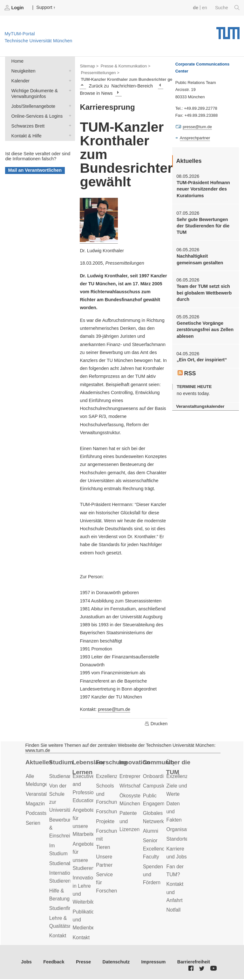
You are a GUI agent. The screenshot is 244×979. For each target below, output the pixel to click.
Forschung (111, 762)
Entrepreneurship (138, 776)
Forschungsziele (114, 811)
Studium (61, 762)
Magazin (35, 803)
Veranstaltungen (44, 794)
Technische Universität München (228, 31)
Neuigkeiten (68, 70)
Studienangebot (67, 776)
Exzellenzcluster (114, 776)
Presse (83, 961)
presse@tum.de (114, 709)
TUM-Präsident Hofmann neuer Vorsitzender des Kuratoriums (203, 189)
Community (158, 762)
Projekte (105, 821)
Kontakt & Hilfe (68, 135)
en (204, 7)
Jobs (26, 961)
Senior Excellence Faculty (155, 848)
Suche (227, 7)
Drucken (156, 723)
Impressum (153, 961)
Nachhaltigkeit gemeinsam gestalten (200, 259)
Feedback (53, 961)
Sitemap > (89, 66)
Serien (33, 823)
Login (14, 7)
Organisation (180, 829)
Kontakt (57, 935)
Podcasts (36, 813)
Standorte (177, 839)
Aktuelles (38, 762)
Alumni (150, 831)
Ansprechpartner (195, 137)
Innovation (134, 762)
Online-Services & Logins (68, 115)
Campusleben (158, 785)
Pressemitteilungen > (100, 72)
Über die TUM (178, 767)
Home (17, 61)
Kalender (68, 80)
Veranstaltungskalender (200, 406)
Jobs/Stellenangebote (68, 105)
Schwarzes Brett (68, 125)
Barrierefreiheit (193, 961)
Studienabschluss (69, 863)
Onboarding (156, 776)
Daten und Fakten (174, 812)
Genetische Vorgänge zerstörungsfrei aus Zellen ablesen (205, 330)
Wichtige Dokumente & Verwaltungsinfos (68, 90)
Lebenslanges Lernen (88, 767)
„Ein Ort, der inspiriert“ (202, 359)
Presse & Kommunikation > (126, 66)
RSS (187, 373)
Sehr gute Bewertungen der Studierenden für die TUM (203, 226)
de (195, 7)
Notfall (173, 910)
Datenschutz (116, 961)
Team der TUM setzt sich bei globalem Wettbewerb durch (204, 293)
